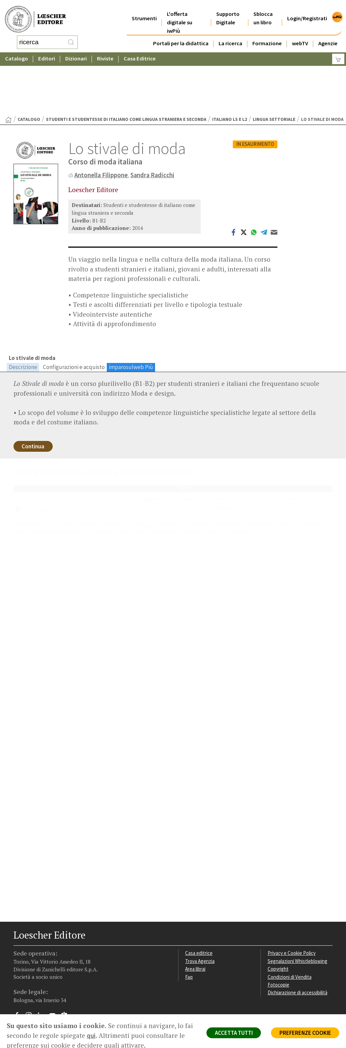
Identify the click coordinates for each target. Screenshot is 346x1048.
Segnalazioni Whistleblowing (298, 908)
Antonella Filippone (101, 121)
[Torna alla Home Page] (8, 65)
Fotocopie (279, 932)
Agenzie (328, 34)
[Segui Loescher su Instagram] (31, 964)
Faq (189, 924)
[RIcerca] (71, 39)
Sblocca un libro (263, 10)
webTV (300, 34)
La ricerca (230, 34)
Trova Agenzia (200, 908)
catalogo (29, 65)
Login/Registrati (307, 10)
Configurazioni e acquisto (74, 313)
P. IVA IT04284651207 (37, 991)
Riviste (105, 52)
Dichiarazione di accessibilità (298, 940)
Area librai (195, 916)
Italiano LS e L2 (229, 65)
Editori (46, 52)
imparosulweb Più (131, 313)
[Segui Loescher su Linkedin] (43, 964)
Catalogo (16, 52)
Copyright (278, 916)
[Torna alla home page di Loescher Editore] (35, 16)
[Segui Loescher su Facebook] (19, 964)
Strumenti (144, 10)
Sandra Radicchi (153, 121)
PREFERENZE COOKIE (304, 1033)
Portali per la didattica (180, 34)
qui (100, 1035)
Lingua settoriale (274, 65)
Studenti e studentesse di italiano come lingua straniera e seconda (126, 65)
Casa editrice (199, 900)
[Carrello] (338, 52)
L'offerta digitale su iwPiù (179, 14)
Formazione (267, 34)
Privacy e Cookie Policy (292, 900)
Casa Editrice (140, 52)
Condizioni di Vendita (290, 924)
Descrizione (23, 313)
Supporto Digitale (228, 10)
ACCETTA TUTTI (231, 1033)
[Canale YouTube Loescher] (55, 964)
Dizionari (76, 52)
